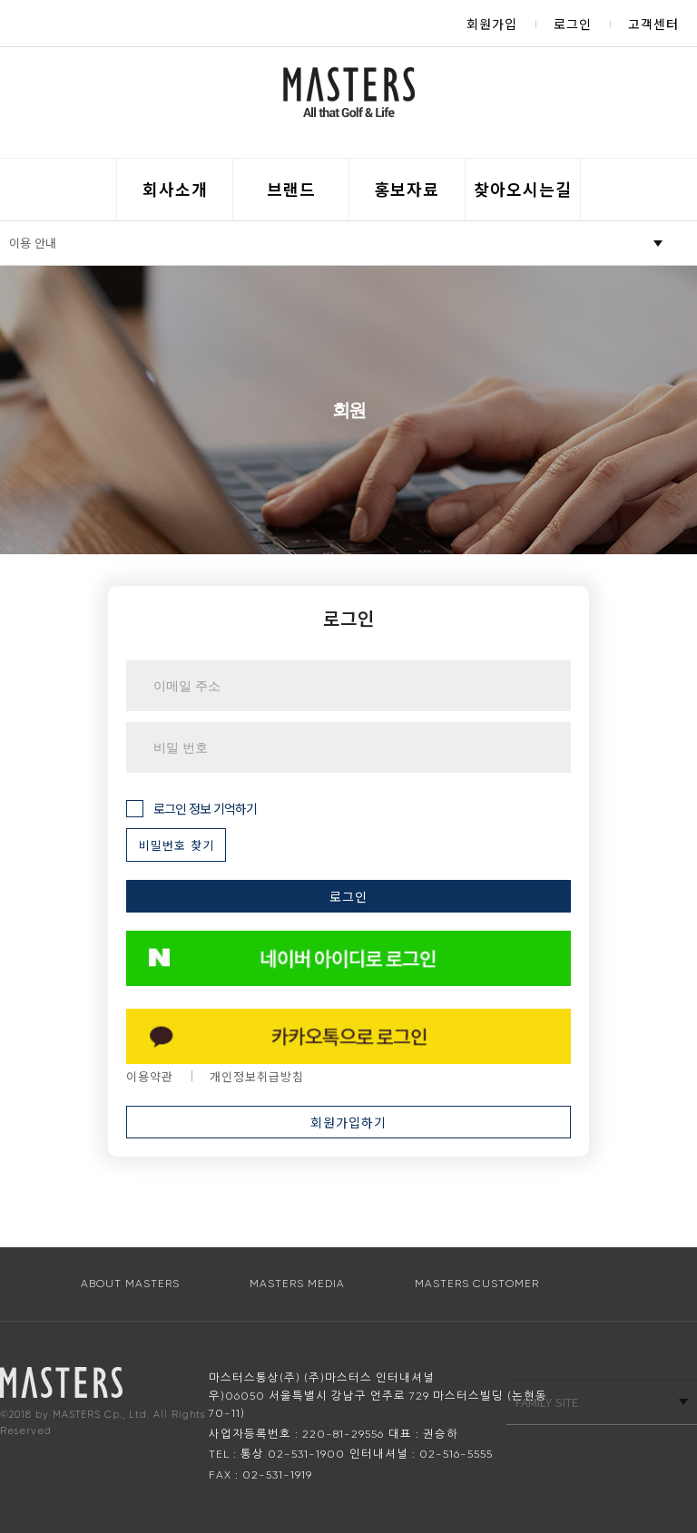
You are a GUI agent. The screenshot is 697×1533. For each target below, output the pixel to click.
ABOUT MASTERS (130, 1283)
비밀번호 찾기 (176, 845)
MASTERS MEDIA (297, 1283)
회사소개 (175, 188)
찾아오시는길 (523, 188)
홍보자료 (406, 188)
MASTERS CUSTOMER (477, 1283)
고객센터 (653, 24)
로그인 (573, 24)
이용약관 (149, 1076)
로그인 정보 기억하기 (191, 808)
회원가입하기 (348, 1122)
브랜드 (291, 188)
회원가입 (491, 24)
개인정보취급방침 (257, 1076)
